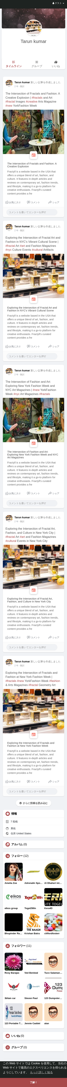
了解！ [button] (33, 1082)
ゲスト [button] (58, 3)
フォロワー (18, 946)
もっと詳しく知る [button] (41, 1072)
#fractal (10, 101)
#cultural (37, 249)
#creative (31, 101)
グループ (17, 1047)
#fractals (37, 97)
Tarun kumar (33, 41)
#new (9, 105)
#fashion (54, 680)
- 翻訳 (21, 86)
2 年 (16, 86)
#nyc (9, 249)
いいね (15, 1035)
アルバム (17, 844)
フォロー (17, 856)
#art (22, 245)
